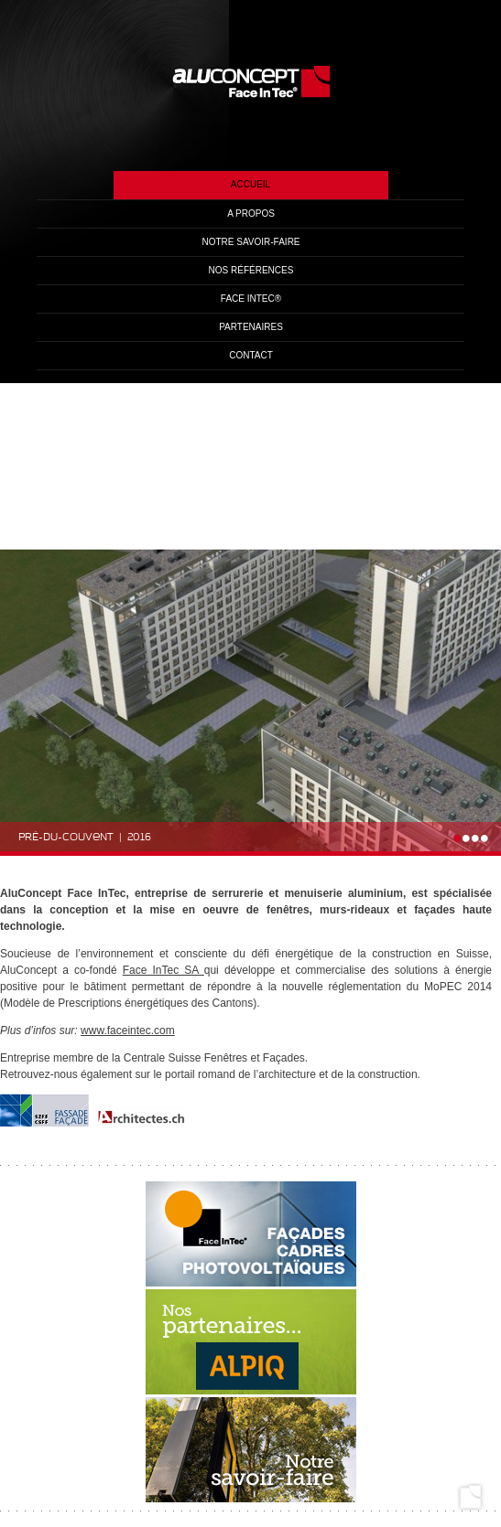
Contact (251, 355)
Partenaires (251, 327)
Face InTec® (251, 299)
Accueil (250, 184)
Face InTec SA (163, 970)
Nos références (251, 270)
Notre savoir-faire (250, 242)
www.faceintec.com (128, 1030)
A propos (251, 213)
